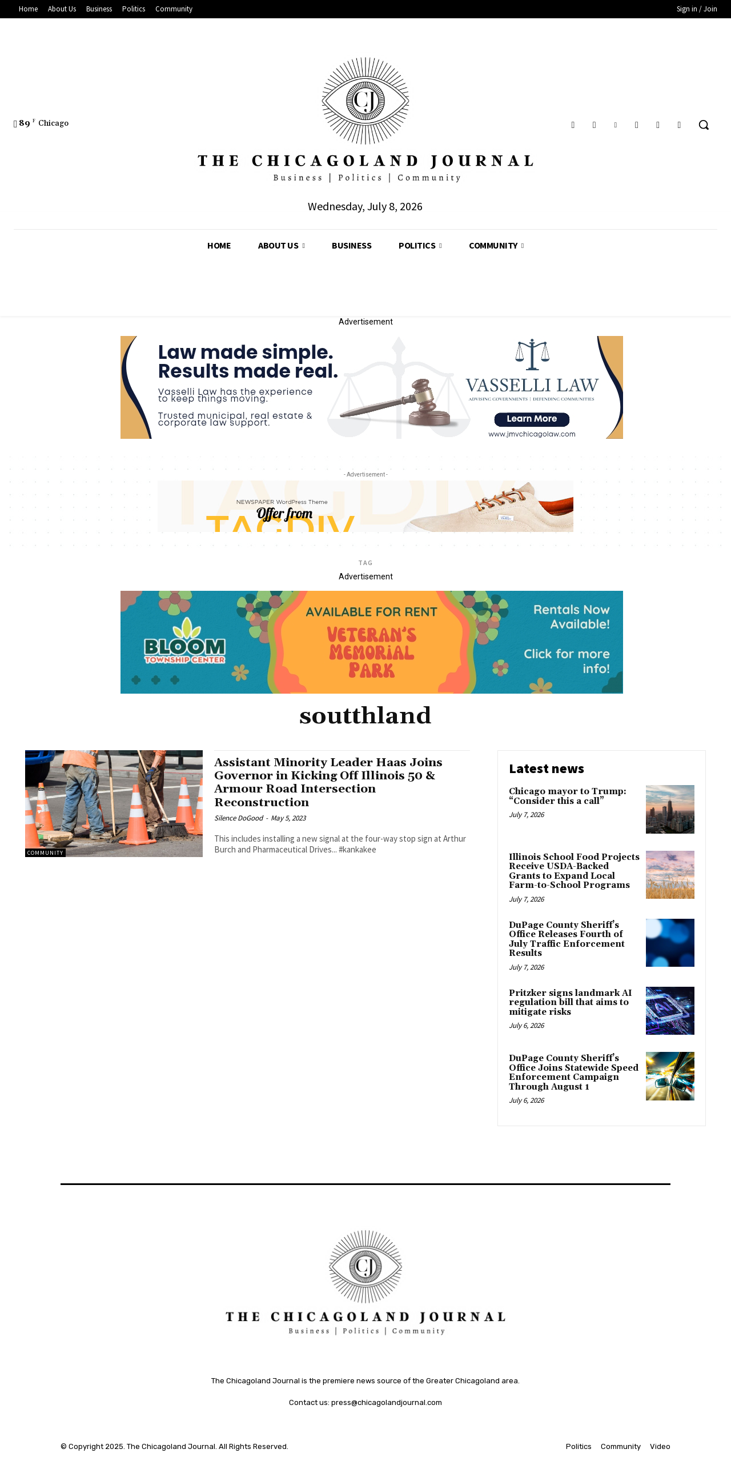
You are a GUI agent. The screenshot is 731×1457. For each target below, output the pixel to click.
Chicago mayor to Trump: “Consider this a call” (567, 796)
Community (45, 852)
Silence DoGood (238, 818)
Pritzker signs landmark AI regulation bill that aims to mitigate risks (570, 1003)
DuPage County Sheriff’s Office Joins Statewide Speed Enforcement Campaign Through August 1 (573, 1072)
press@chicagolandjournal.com (386, 1402)
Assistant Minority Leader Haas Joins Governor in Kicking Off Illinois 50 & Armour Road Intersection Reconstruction (331, 782)
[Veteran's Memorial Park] (372, 690)
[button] (703, 124)
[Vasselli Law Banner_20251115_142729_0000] (372, 436)
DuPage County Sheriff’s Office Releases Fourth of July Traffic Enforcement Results (567, 939)
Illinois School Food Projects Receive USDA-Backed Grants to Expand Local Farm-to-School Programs (574, 871)
